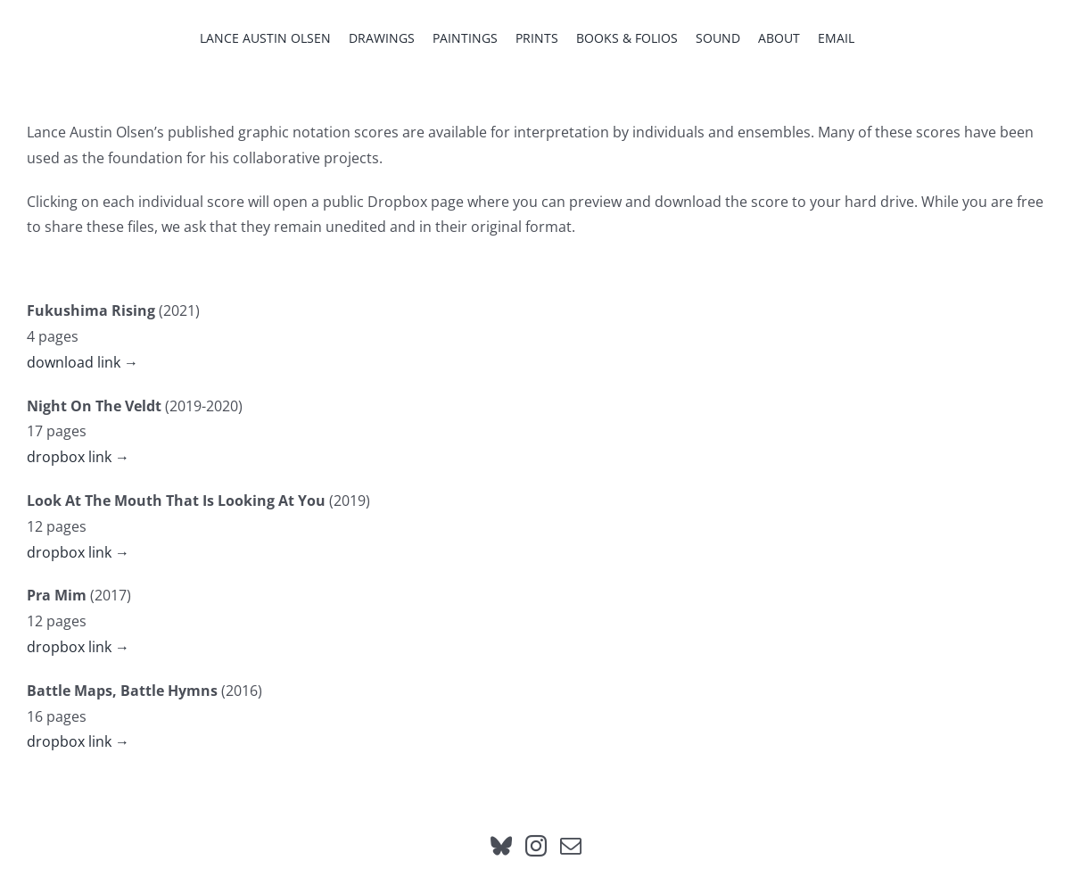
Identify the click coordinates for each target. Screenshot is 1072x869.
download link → (82, 362)
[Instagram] (536, 846)
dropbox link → (78, 457)
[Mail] (570, 846)
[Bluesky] (501, 846)
